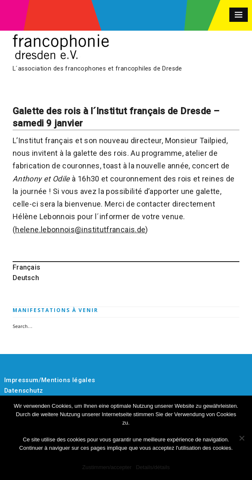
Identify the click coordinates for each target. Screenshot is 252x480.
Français (26, 267)
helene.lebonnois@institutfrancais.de (80, 229)
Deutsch (26, 278)
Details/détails (153, 467)
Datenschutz (23, 390)
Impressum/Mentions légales (49, 380)
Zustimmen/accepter (107, 467)
